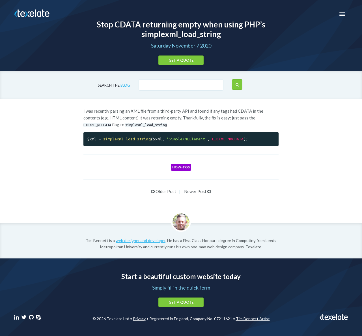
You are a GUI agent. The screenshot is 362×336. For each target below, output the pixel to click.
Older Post (163, 191)
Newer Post (197, 191)
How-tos (181, 167)
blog (125, 85)
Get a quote (181, 60)
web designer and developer (140, 240)
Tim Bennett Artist (253, 318)
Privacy (139, 318)
